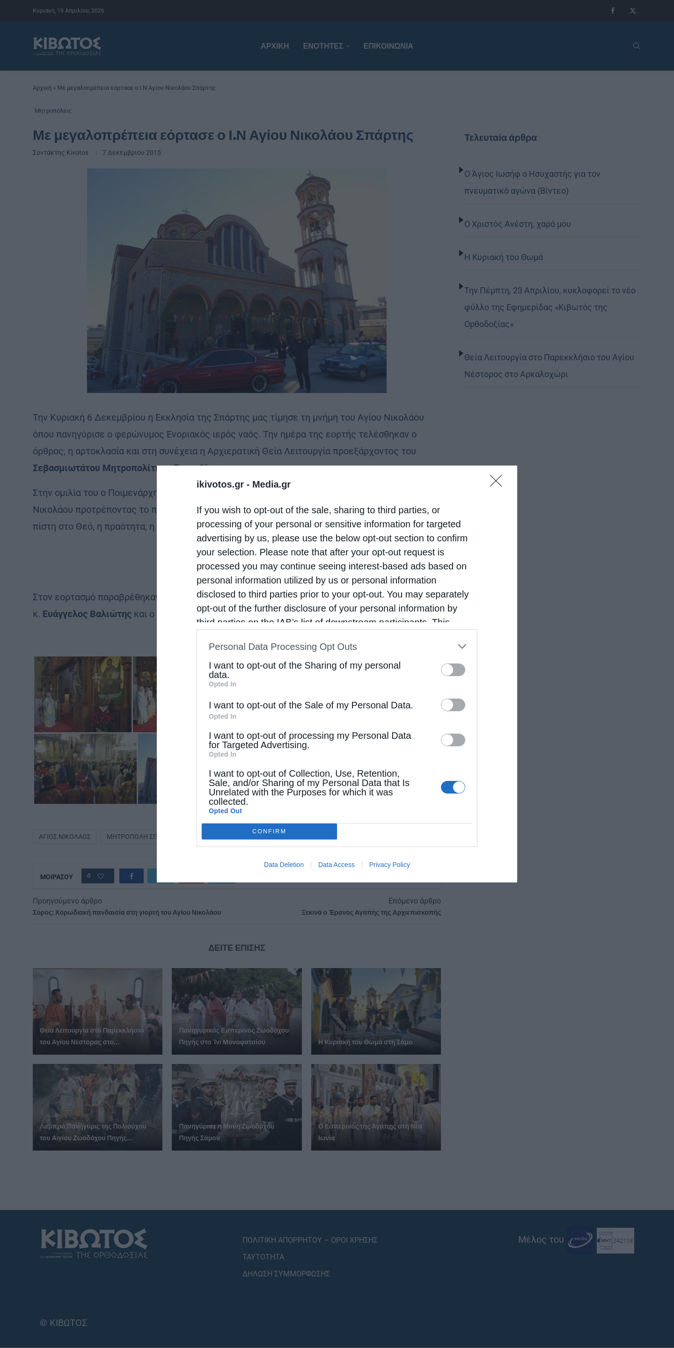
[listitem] (337, 646)
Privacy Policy (389, 864)
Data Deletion (284, 864)
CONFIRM (269, 831)
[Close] (499, 484)
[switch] (453, 669)
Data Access (336, 864)
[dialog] (337, 674)
